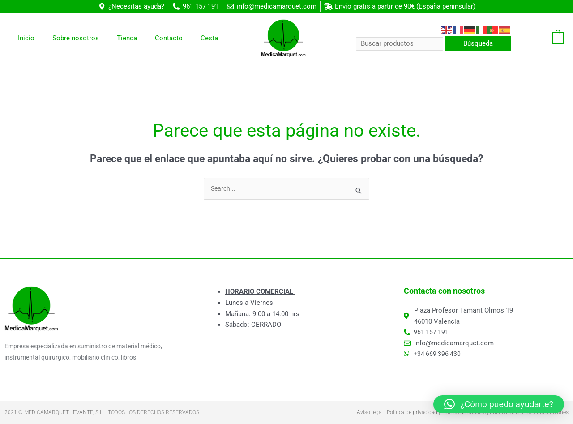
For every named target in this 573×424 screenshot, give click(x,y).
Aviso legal (370, 413)
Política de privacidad (412, 413)
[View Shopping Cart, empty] (542, 38)
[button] (498, 404)
